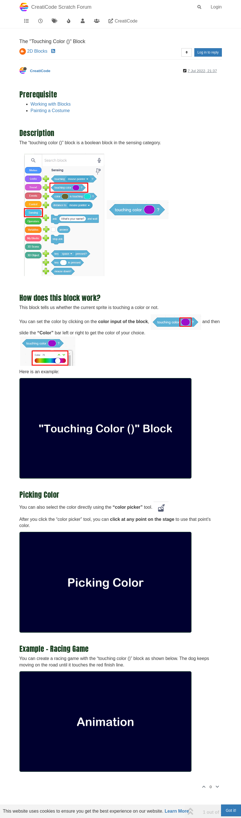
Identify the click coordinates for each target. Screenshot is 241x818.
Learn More (177, 811)
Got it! (231, 810)
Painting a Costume (50, 110)
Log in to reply (208, 52)
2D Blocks (37, 51)
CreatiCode (40, 71)
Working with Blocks (51, 104)
